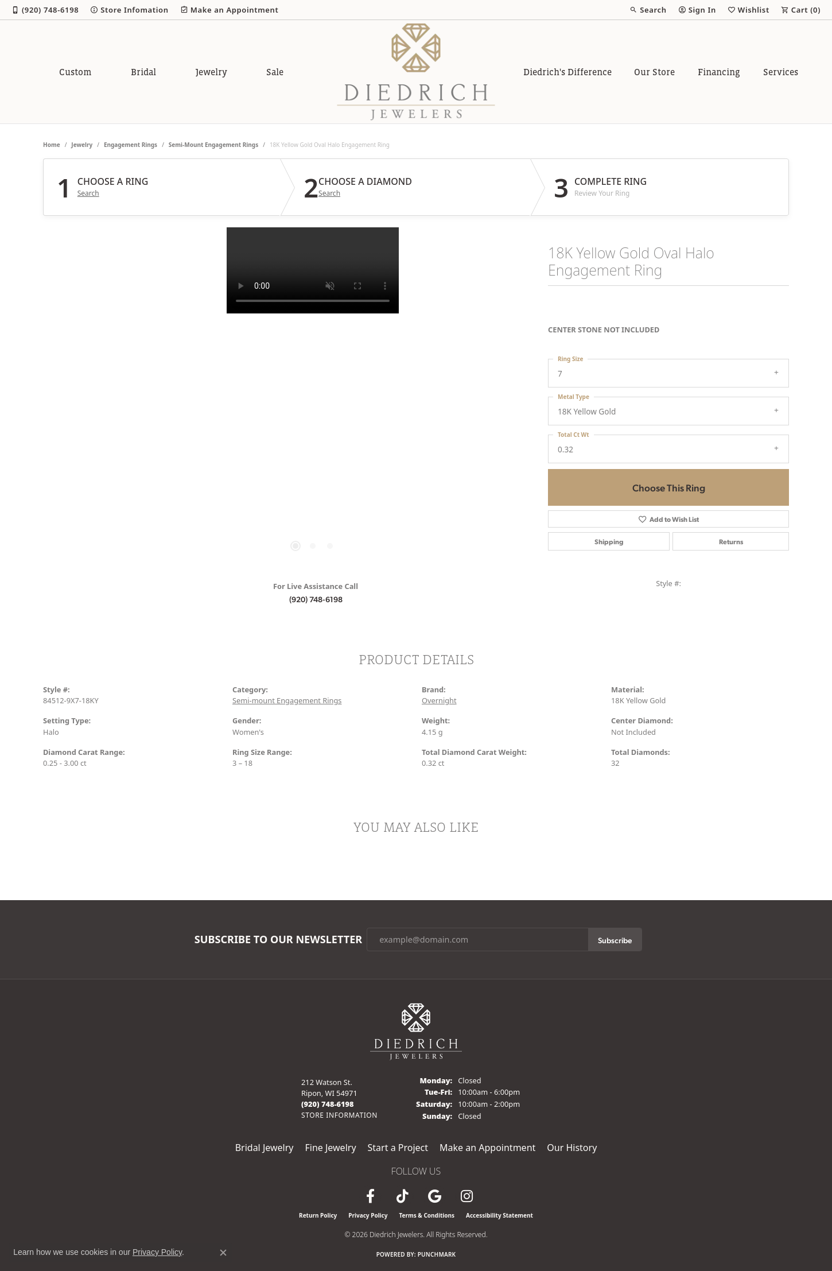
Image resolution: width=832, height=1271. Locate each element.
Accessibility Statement (499, 1215)
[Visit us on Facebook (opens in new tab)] (370, 1196)
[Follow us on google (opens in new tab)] (434, 1196)
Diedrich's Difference (567, 72)
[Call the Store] (327, 1104)
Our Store (654, 72)
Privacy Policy (367, 1215)
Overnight (439, 700)
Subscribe (615, 940)
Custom (75, 72)
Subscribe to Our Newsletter (278, 939)
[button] (647, 10)
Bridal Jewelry (264, 1147)
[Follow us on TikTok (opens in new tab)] (402, 1196)
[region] (313, 399)
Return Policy (318, 1215)
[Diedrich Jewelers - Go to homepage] (416, 1030)
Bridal (143, 72)
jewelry (81, 145)
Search (88, 193)
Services (780, 72)
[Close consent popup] (223, 1252)
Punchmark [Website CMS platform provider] (437, 1254)
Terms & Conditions (426, 1215)
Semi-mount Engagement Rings (213, 145)
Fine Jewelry (330, 1147)
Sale (274, 72)
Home (51, 145)
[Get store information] (339, 1115)
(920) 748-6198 (316, 599)
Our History (572, 1147)
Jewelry (211, 72)
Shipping (609, 541)
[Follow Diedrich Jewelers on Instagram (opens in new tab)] (466, 1196)
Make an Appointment (487, 1147)
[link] (45, 10)
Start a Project (398, 1147)
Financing (719, 72)
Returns (731, 541)
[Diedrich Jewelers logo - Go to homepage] (416, 71)
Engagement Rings (130, 145)
